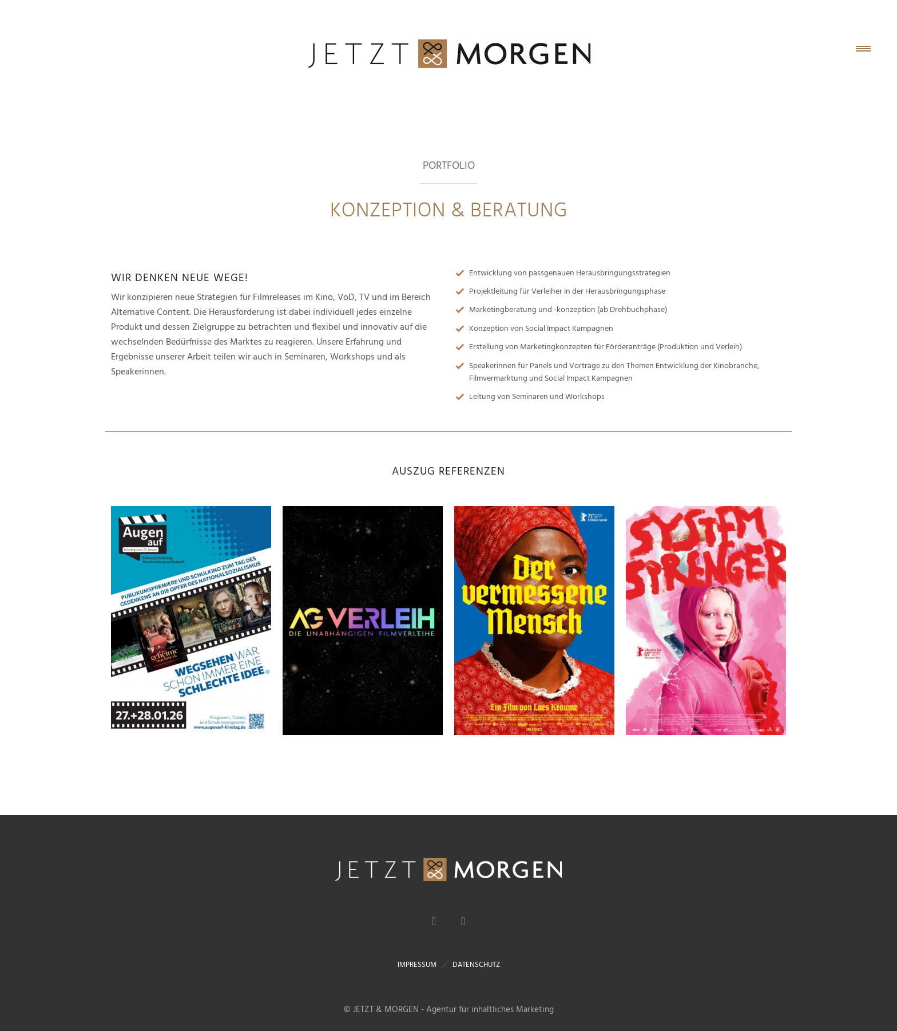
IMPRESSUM (417, 964)
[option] (191, 620)
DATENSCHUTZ (476, 964)
